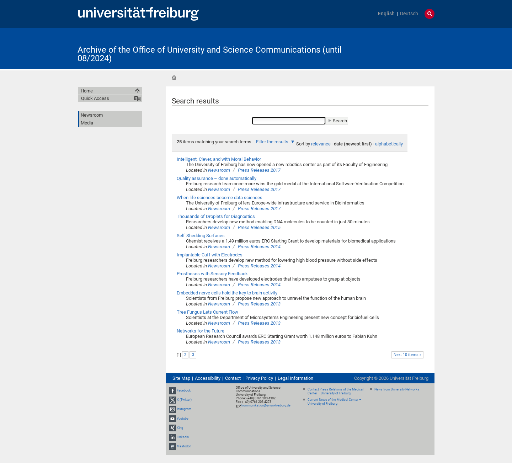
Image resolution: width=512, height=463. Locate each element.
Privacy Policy (259, 378)
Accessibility (207, 378)
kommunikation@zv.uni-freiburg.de (265, 405)
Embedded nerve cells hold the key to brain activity (227, 293)
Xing (180, 428)
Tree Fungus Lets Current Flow (207, 312)
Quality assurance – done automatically (216, 178)
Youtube (182, 418)
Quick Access (95, 98)
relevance (321, 144)
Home (174, 77)
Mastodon (184, 446)
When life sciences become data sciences (219, 197)
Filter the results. (273, 141)
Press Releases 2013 (259, 304)
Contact (233, 378)
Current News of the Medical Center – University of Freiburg (334, 401)
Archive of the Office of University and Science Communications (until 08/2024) (210, 54)
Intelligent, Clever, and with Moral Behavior (219, 159)
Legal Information (295, 378)
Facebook (184, 390)
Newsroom (219, 170)
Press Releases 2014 (259, 246)
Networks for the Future (200, 331)
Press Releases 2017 (259, 170)
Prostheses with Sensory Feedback (212, 273)
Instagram (184, 409)
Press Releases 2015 (259, 227)
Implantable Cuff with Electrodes (209, 254)
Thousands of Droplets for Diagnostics (216, 216)
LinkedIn (183, 437)
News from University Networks (396, 389)
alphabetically (389, 144)
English (386, 14)
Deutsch (409, 14)
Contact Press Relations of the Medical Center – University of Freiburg (335, 391)
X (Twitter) (184, 399)
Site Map (181, 378)
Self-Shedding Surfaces (201, 235)
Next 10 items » (407, 354)
